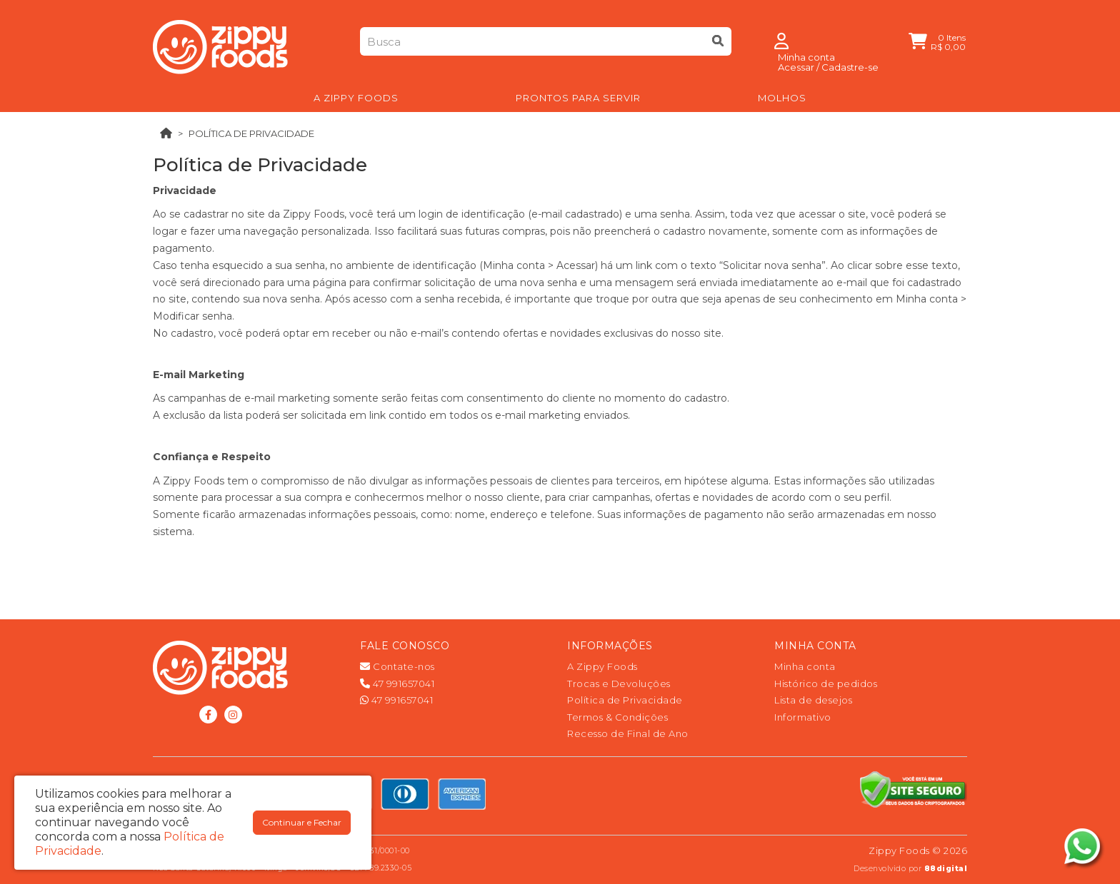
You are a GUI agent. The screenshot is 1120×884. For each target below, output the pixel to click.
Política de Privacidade (251, 133)
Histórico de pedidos (825, 683)
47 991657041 (397, 683)
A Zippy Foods (602, 666)
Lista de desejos (813, 700)
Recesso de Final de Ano (628, 733)
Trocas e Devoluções (619, 683)
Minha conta (805, 666)
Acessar (796, 67)
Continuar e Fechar (301, 822)
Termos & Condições (617, 717)
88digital (946, 868)
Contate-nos (397, 666)
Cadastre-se (850, 67)
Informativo (802, 717)
